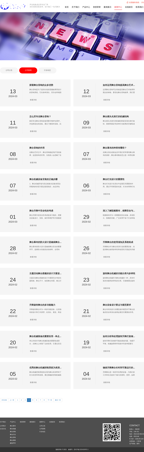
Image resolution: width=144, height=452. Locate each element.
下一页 (50, 400)
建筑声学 (13, 443)
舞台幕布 (13, 426)
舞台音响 (13, 437)
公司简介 (3, 426)
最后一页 (58, 400)
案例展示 (107, 7)
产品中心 (86, 7)
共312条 (4, 400)
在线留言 (129, 7)
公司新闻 (28, 70)
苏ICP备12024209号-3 (81, 449)
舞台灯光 (13, 434)
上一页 (12, 400)
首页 (67, 7)
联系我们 (139, 7)
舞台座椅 (13, 440)
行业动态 (47, 70)
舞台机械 (13, 429)
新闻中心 (118, 7)
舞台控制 (13, 431)
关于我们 (75, 7)
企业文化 (3, 429)
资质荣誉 (97, 7)
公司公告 (9, 70)
